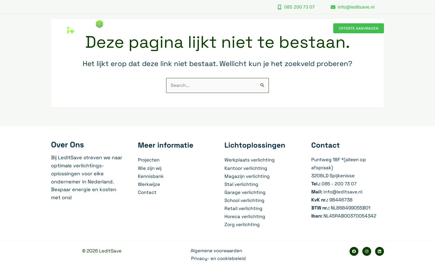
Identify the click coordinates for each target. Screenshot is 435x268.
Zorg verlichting (242, 224)
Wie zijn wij (150, 168)
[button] (295, 7)
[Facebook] (354, 251)
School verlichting (244, 200)
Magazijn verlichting (247, 176)
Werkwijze (149, 184)
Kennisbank (151, 176)
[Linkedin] (379, 251)
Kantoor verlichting (246, 168)
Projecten (149, 160)
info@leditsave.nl (343, 192)
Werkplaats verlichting (249, 160)
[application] (248, 28)
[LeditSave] (77, 28)
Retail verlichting (243, 208)
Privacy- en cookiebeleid (218, 259)
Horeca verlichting (244, 216)
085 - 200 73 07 (339, 184)
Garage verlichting (244, 192)
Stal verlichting (241, 184)
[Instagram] (366, 251)
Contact (147, 192)
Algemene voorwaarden (216, 250)
